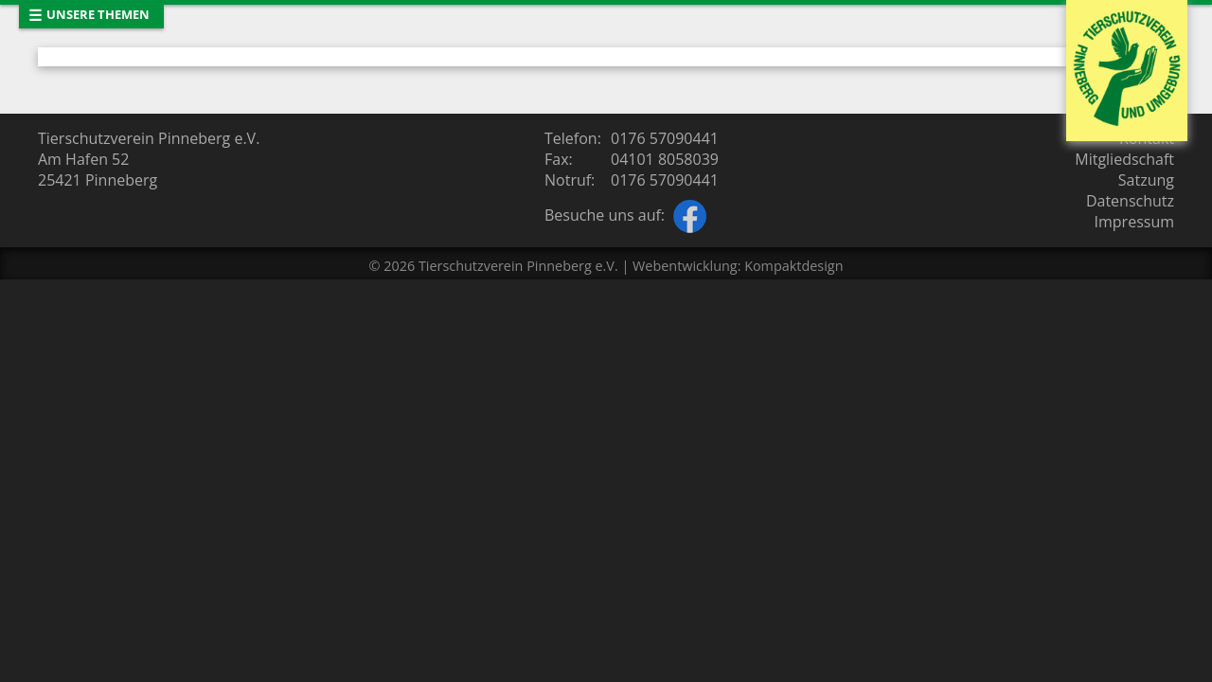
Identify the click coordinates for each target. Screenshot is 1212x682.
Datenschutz (1130, 200)
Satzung (1146, 180)
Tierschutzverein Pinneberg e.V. (518, 266)
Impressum (1134, 221)
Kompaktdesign (793, 266)
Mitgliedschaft (1124, 159)
